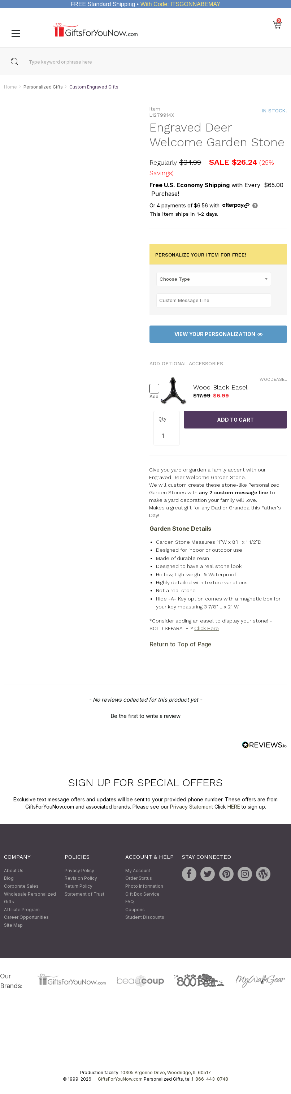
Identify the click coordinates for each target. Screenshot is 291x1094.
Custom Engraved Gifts (93, 87)
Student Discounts (144, 917)
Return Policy (78, 886)
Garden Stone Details (180, 528)
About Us (13, 870)
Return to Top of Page (180, 644)
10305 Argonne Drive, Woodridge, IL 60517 (166, 1072)
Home (10, 87)
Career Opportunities (26, 917)
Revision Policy (81, 878)
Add (151, 397)
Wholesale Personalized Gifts (30, 898)
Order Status (138, 878)
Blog (9, 878)
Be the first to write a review (145, 716)
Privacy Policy (79, 870)
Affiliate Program (22, 909)
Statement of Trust (84, 894)
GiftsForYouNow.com (120, 1079)
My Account (137, 870)
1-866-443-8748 (209, 1079)
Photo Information (144, 886)
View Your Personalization (218, 334)
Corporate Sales (21, 886)
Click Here (206, 628)
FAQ (129, 902)
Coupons (135, 909)
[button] (145, 715)
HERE (233, 807)
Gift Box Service (142, 894)
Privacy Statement (191, 807)
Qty (162, 419)
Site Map (13, 925)
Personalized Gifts (43, 87)
